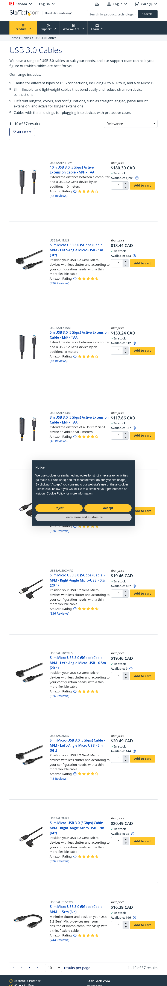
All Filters (22, 132)
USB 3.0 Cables (45, 38)
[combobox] (131, 124)
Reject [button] (59, 508)
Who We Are (73, 27)
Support (48, 27)
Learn (97, 27)
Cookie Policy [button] (56, 493)
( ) (59, 196)
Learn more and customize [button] (83, 517)
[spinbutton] (117, 185)
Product (23, 27)
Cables (26, 38)
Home (13, 38)
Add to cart (142, 185)
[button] (154, 124)
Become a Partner (27, 981)
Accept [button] (108, 508)
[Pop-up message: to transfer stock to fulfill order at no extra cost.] (137, 177)
